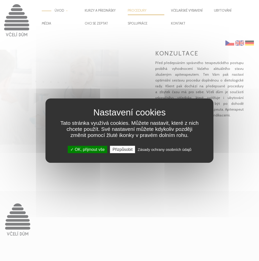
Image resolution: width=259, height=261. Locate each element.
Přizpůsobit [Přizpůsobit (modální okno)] (123, 149)
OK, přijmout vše (87, 149)
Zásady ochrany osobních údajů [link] (164, 149)
